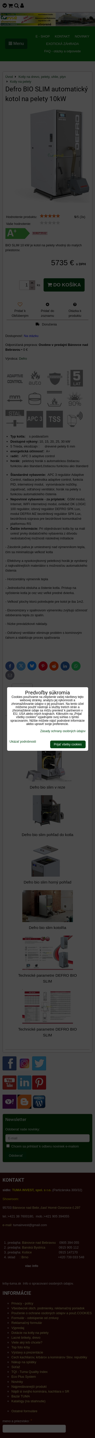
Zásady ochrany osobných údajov (63, 731)
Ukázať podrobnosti (23, 741)
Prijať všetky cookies (68, 744)
